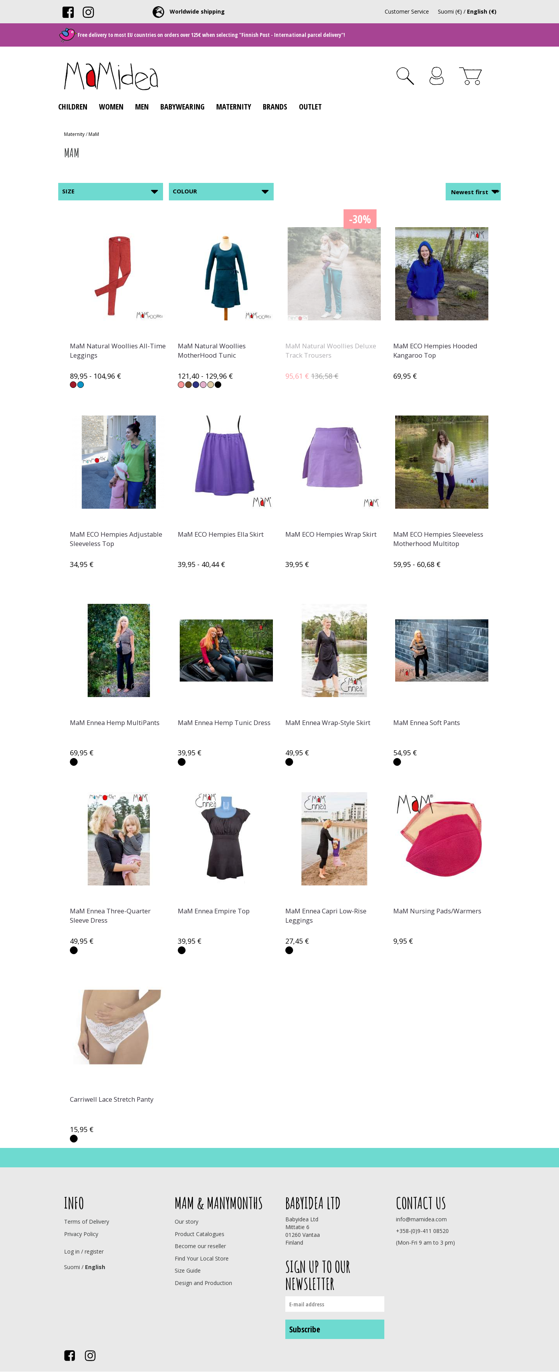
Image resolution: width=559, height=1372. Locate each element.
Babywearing (182, 106)
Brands (275, 106)
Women (111, 106)
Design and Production (203, 1283)
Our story (186, 1221)
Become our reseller (200, 1246)
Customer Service (407, 11)
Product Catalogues (199, 1234)
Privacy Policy (81, 1234)
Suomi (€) (450, 11)
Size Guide (188, 1270)
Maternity (233, 106)
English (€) (482, 11)
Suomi (72, 1267)
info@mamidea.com (421, 1219)
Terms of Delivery (86, 1221)
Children (72, 106)
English (95, 1267)
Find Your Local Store (202, 1258)
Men (142, 106)
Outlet (310, 106)
